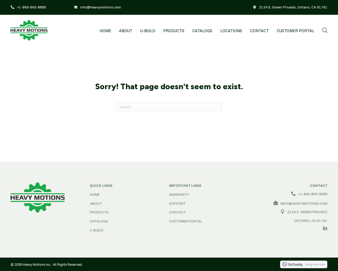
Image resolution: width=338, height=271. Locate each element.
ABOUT (96, 203)
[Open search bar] (324, 30)
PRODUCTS (99, 212)
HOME (95, 194)
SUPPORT (177, 203)
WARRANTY (179, 194)
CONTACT (177, 212)
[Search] (169, 106)
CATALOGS (99, 221)
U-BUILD (96, 230)
